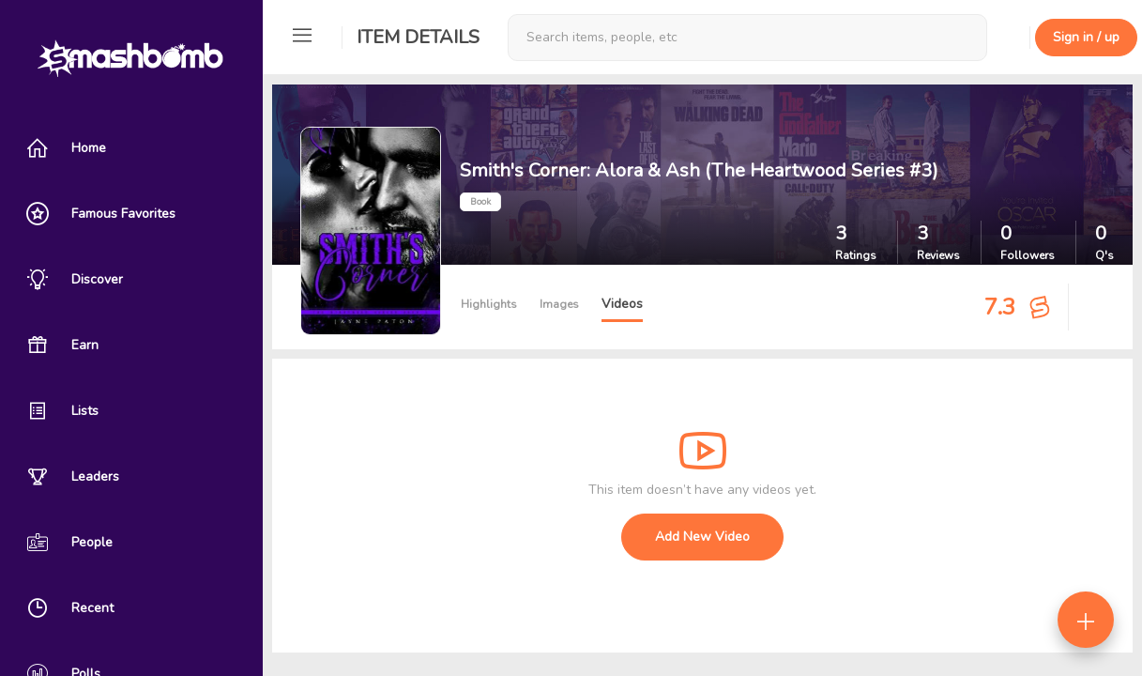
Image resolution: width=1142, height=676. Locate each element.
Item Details (418, 37)
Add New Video (702, 536)
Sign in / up (1086, 37)
